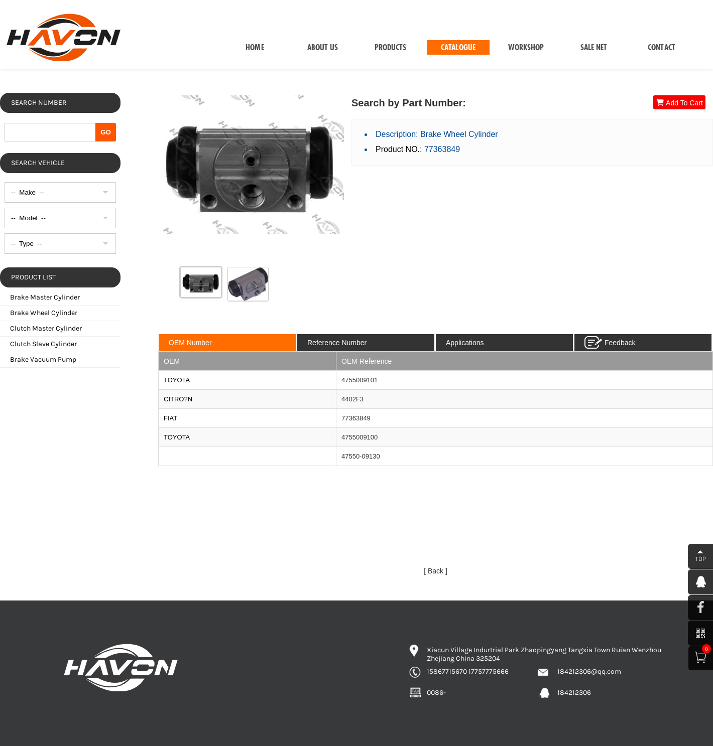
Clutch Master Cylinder (46, 328)
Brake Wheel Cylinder (43, 313)
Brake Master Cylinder (45, 297)
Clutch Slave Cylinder (43, 344)
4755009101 (359, 380)
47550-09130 (360, 456)
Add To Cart (679, 102)
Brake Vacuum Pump (43, 359)
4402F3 (352, 399)
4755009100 (359, 437)
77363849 (356, 418)
